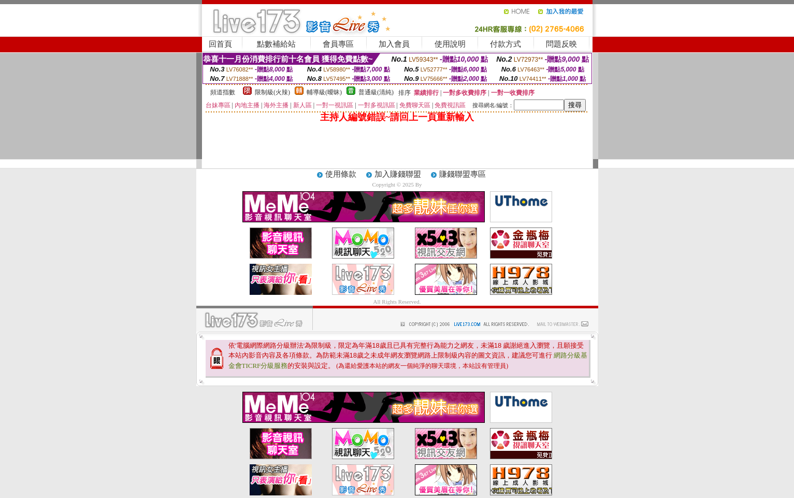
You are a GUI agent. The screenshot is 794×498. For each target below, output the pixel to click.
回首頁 (220, 44)
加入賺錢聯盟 (397, 174)
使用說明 (450, 44)
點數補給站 (276, 44)
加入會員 (394, 44)
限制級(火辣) (272, 92)
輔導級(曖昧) (324, 92)
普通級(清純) (376, 92)
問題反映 (561, 44)
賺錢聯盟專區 (462, 174)
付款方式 (505, 44)
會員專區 (338, 44)
